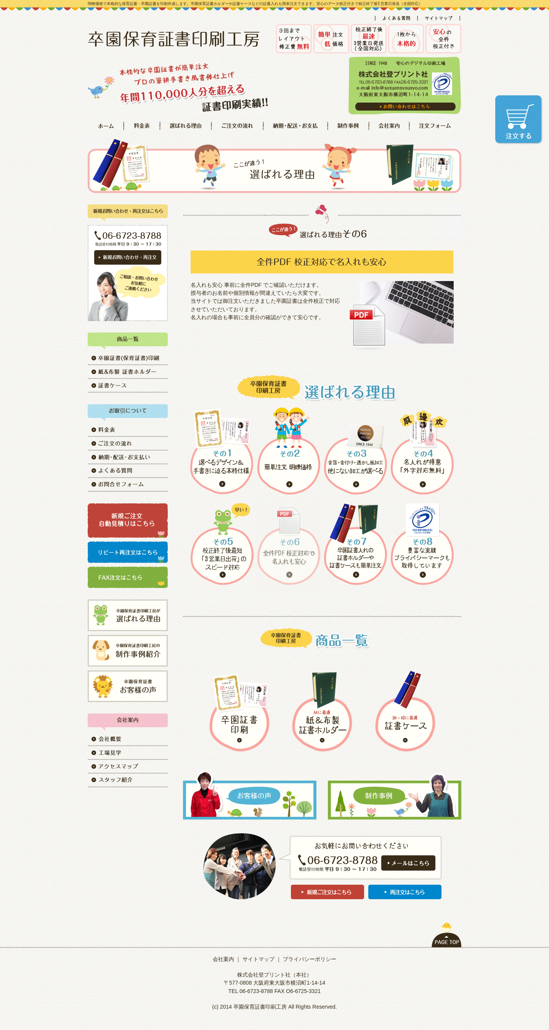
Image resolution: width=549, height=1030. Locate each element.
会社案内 (223, 959)
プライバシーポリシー (309, 959)
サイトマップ (258, 959)
